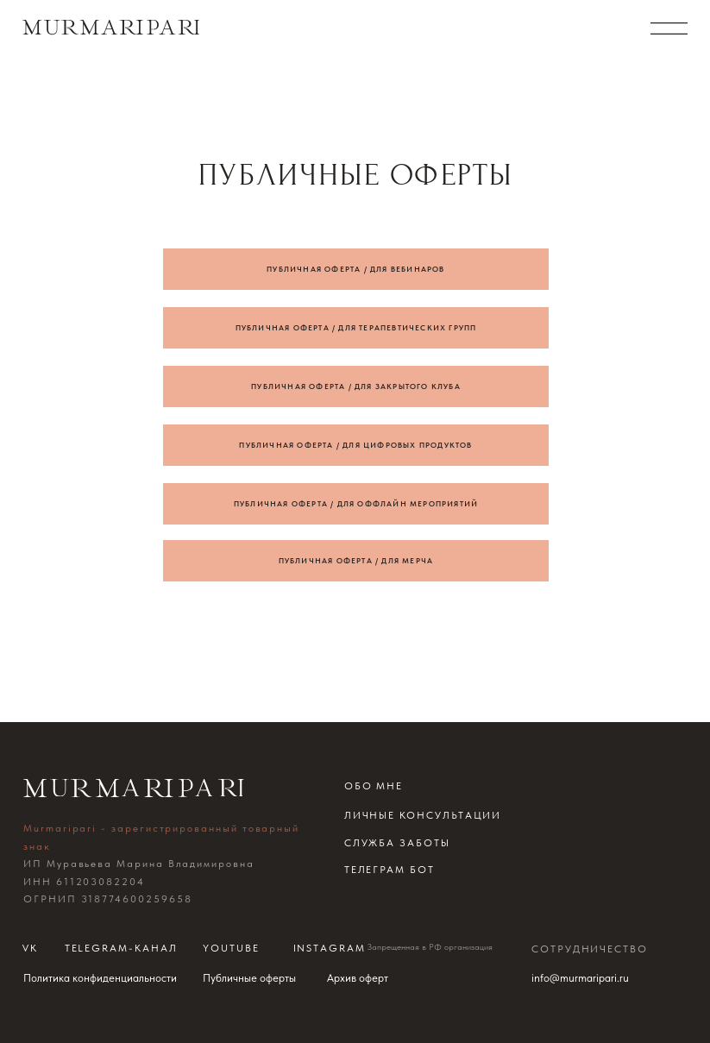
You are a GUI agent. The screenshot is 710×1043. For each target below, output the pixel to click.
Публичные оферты (249, 977)
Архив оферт (357, 977)
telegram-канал (121, 948)
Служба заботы (397, 843)
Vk (30, 948)
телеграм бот (389, 870)
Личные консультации (423, 815)
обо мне (374, 786)
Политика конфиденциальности (100, 977)
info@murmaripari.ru (580, 977)
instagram (329, 948)
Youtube (231, 948)
